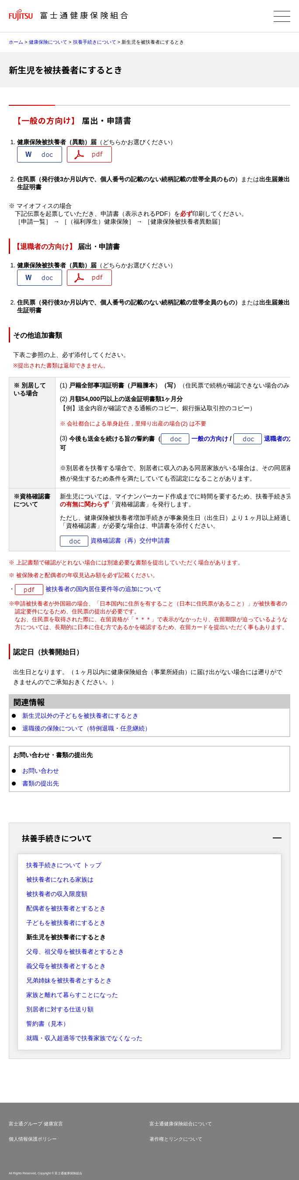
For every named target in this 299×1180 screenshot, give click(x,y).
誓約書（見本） (47, 1023)
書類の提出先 (40, 783)
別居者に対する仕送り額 (60, 1009)
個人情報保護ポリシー (33, 1139)
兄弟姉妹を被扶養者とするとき (69, 980)
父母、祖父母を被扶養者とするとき (75, 951)
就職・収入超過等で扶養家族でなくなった (84, 1038)
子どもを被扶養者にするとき (66, 922)
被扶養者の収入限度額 (56, 893)
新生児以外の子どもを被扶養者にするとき (80, 715)
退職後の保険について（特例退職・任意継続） (86, 728)
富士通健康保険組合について (181, 1123)
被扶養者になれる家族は (60, 879)
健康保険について (48, 42)
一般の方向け (209, 438)
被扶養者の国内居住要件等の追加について (103, 588)
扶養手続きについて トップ (63, 865)
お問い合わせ (40, 770)
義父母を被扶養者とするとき (66, 965)
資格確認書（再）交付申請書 (130, 540)
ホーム (16, 42)
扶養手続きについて (94, 42)
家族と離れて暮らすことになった (72, 994)
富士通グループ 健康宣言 (36, 1123)
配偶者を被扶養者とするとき (66, 908)
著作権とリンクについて (176, 1139)
